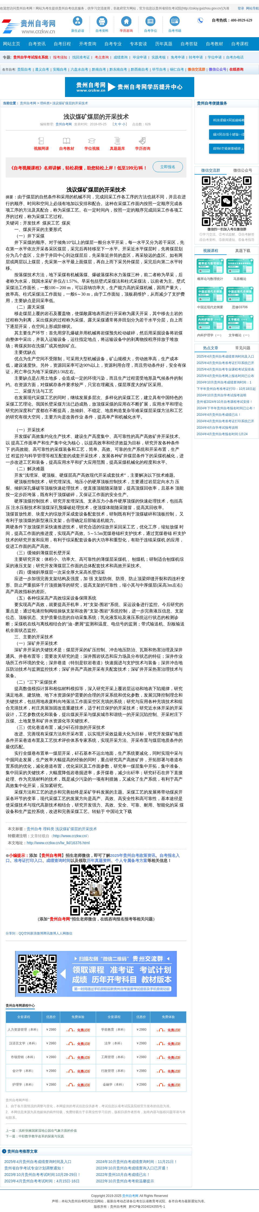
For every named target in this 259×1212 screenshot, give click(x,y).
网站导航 (252, 8)
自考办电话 (235, 57)
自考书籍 (174, 31)
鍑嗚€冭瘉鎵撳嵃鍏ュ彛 (230, 148)
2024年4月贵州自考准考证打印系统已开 (225, 421)
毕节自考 (159, 69)
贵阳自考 (24, 69)
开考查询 (87, 43)
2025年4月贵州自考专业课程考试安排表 (225, 369)
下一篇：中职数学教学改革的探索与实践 (35, 1136)
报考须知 (60, 57)
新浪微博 (36, 933)
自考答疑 (189, 43)
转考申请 (196, 57)
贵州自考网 (28, 103)
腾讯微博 (49, 933)
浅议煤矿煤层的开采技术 (70, 103)
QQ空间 (24, 933)
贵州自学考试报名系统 (30, 57)
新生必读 (77, 31)
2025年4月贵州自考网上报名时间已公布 (225, 376)
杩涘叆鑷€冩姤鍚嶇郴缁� (232, 120)
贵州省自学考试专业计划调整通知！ (34, 1168)
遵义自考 (42, 69)
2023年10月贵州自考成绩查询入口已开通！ (132, 1168)
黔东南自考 (118, 69)
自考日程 (62, 43)
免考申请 (178, 57)
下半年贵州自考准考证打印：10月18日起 (226, 389)
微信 (69, 933)
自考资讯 (37, 43)
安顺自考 (60, 69)
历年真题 (163, 43)
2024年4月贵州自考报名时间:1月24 (222, 434)
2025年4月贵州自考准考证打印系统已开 (225, 363)
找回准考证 (81, 57)
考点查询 (102, 57)
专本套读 (138, 43)
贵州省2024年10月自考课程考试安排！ (225, 402)
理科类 (45, 103)
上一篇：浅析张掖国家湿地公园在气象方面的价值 (41, 1131)
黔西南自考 (139, 69)
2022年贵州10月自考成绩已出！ (123, 1174)
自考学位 (150, 31)
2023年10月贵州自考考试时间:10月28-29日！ (42, 1174)
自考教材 (214, 43)
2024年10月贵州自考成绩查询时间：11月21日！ (137, 1161)
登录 (241, 8)
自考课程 (239, 43)
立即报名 (167, 167)
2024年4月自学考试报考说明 (217, 428)
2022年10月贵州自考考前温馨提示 (125, 1181)
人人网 (61, 933)
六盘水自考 (79, 69)
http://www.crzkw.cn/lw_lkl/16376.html (58, 843)
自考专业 (113, 43)
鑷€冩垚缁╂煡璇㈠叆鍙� (232, 134)
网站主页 (11, 43)
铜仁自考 (177, 69)
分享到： (12, 933)
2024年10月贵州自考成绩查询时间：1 (224, 382)
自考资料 (102, 31)
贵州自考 (34, 829)
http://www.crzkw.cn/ (70, 836)
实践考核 (159, 57)
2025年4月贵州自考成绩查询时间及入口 (37, 1161)
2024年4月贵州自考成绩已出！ (219, 415)
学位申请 (215, 57)
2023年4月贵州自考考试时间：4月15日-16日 (42, 1181)
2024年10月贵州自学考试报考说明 (221, 395)
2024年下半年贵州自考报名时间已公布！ (226, 408)
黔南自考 (99, 69)
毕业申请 (140, 57)
